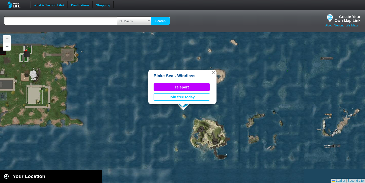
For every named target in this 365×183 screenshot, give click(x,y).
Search (160, 21)
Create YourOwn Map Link (347, 18)
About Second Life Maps (342, 25)
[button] (213, 73)
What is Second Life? (49, 5)
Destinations (80, 5)
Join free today (182, 97)
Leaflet (338, 180)
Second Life (16, 4)
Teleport (182, 87)
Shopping (103, 5)
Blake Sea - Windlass (175, 76)
